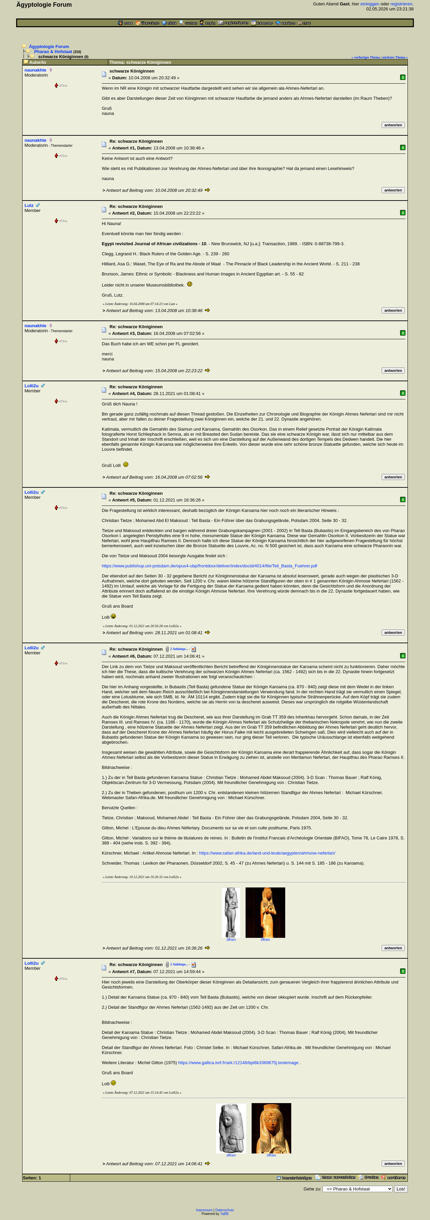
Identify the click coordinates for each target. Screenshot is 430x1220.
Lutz (29, 205)
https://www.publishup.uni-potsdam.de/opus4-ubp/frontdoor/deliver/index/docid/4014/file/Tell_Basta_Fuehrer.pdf (209, 565)
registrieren (402, 3)
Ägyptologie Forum (49, 46)
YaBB (224, 1214)
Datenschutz (224, 1210)
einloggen (369, 3)
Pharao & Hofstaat (53, 51)
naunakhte (35, 70)
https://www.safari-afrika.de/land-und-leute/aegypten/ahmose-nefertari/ (267, 853)
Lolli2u (32, 385)
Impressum (204, 1210)
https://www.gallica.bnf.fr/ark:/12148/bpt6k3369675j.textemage (238, 1062)
